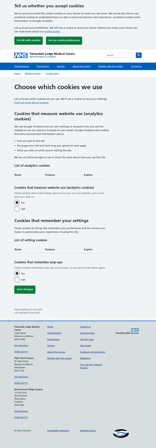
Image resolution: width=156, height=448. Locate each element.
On (23, 202)
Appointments (22, 66)
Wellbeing (85, 358)
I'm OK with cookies (28, 40)
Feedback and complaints (92, 352)
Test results (85, 345)
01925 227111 (21, 351)
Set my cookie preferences (64, 40)
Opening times (87, 333)
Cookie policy (52, 73)
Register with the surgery (111, 66)
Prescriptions (43, 66)
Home (17, 73)
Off (23, 209)
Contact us (136, 66)
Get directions (21, 345)
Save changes (25, 289)
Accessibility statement (58, 430)
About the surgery (82, 66)
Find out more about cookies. (31, 102)
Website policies (33, 73)
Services (61, 66)
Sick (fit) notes (87, 339)
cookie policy (52, 31)
